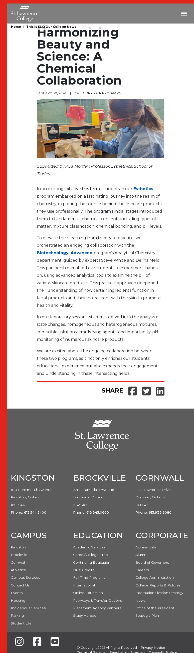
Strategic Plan (147, 615)
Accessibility (145, 547)
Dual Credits (83, 570)
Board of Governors (152, 562)
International (84, 585)
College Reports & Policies (157, 585)
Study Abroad (84, 615)
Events (17, 593)
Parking (17, 615)
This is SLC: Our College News (51, 27)
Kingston (18, 547)
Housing (18, 600)
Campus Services (25, 577)
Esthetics (143, 188)
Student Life (21, 623)
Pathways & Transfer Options (97, 600)
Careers (142, 570)
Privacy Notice (153, 647)
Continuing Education (91, 562)
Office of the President (154, 608)
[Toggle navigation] (183, 14)
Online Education (88, 593)
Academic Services (89, 547)
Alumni (141, 555)
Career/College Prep (90, 555)
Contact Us (20, 585)
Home (16, 27)
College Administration (154, 577)
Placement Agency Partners (97, 608)
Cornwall (18, 562)
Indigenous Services (28, 608)
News (140, 600)
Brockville (19, 555)
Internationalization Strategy (159, 593)
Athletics (18, 570)
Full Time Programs (89, 577)
